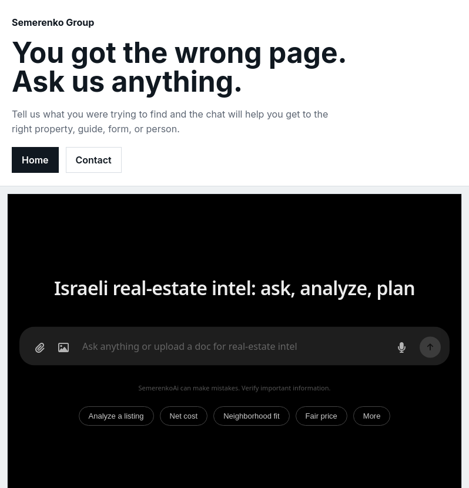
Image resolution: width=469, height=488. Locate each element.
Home (35, 160)
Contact (94, 160)
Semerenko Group (53, 22)
